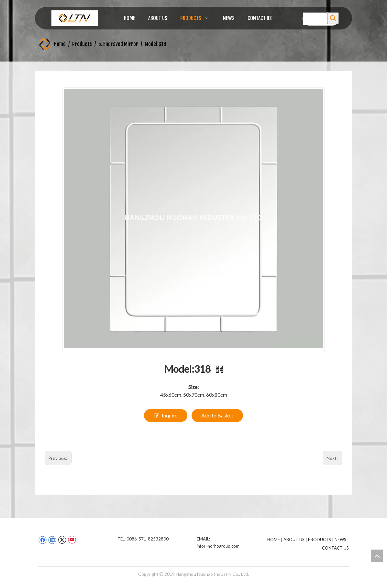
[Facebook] (43, 540)
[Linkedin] (52, 540)
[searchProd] (315, 18)
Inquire (165, 415)
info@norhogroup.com (218, 546)
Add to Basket (217, 415)
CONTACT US (335, 548)
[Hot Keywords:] (333, 18)
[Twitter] (62, 540)
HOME (273, 539)
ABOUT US (293, 539)
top (377, 556)
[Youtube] (72, 540)
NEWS (340, 539)
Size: (193, 387)
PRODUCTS (319, 539)
